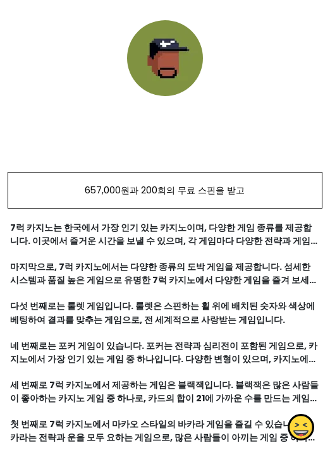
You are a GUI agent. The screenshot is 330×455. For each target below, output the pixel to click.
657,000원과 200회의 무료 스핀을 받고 (165, 190)
